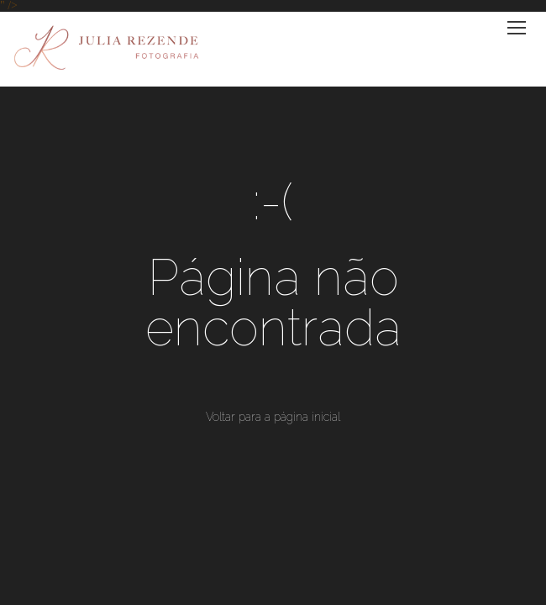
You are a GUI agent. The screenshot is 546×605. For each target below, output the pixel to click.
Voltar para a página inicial (273, 417)
